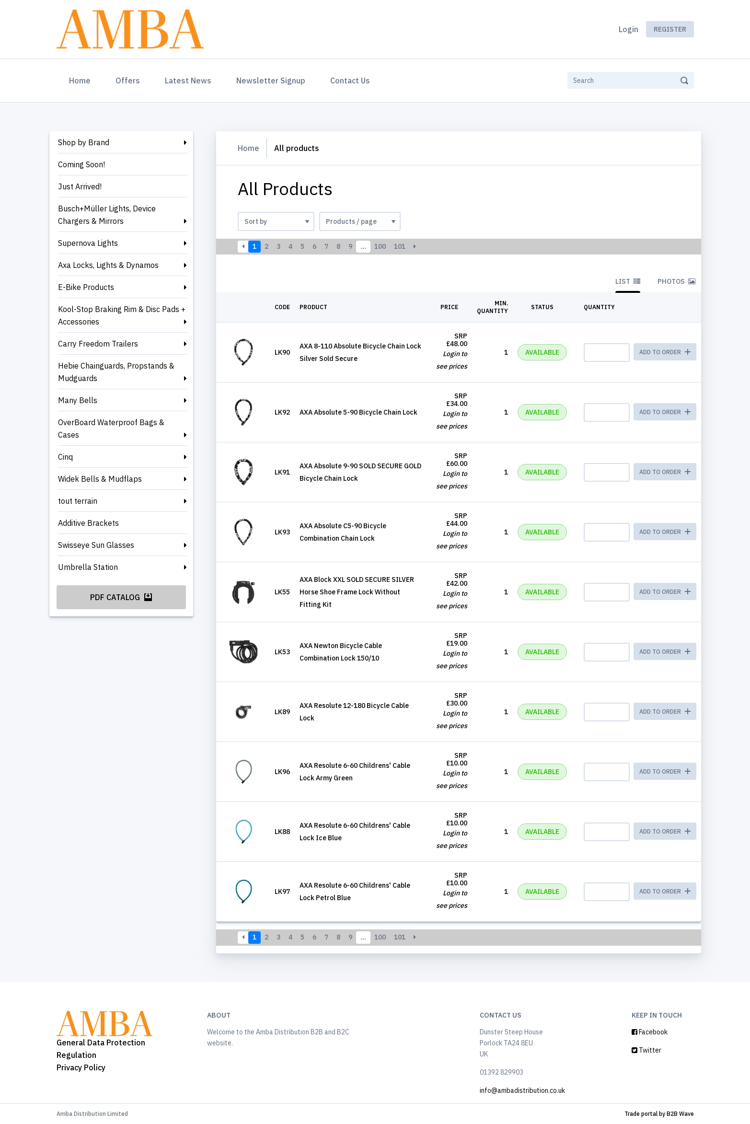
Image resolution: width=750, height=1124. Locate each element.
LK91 (282, 472)
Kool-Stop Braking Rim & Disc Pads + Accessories (121, 315)
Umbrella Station (88, 567)
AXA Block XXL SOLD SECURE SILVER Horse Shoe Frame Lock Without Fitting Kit (357, 592)
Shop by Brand (83, 142)
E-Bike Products (86, 287)
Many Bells (77, 400)
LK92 (282, 412)
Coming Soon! (81, 164)
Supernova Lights (88, 243)
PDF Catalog (121, 597)
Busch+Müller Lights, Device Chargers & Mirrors (107, 215)
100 (380, 246)
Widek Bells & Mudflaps (100, 479)
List (627, 281)
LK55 (282, 592)
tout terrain (77, 501)
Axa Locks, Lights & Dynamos (108, 265)
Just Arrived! (80, 186)
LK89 (282, 711)
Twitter (646, 1050)
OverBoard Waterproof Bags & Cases (111, 428)
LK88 (282, 831)
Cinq (65, 457)
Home (81, 79)
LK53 (282, 652)
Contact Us (350, 80)
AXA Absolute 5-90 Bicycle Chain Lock (358, 412)
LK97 (282, 891)
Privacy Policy (81, 1067)
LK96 (282, 771)
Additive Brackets (88, 523)
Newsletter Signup (270, 80)
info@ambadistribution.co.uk (522, 1090)
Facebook (650, 1032)
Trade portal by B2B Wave (659, 1113)
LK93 (282, 532)
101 (399, 246)
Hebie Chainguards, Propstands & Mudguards (116, 372)
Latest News (188, 80)
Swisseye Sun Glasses (96, 545)
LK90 (282, 352)
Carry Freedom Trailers (98, 343)
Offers (127, 80)
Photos (676, 281)
